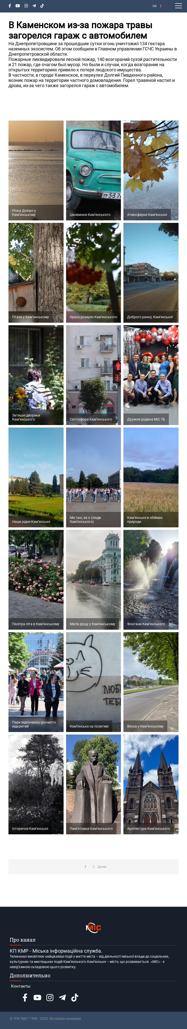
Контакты (20, 986)
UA (155, 5)
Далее (101, 867)
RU (165, 5)
